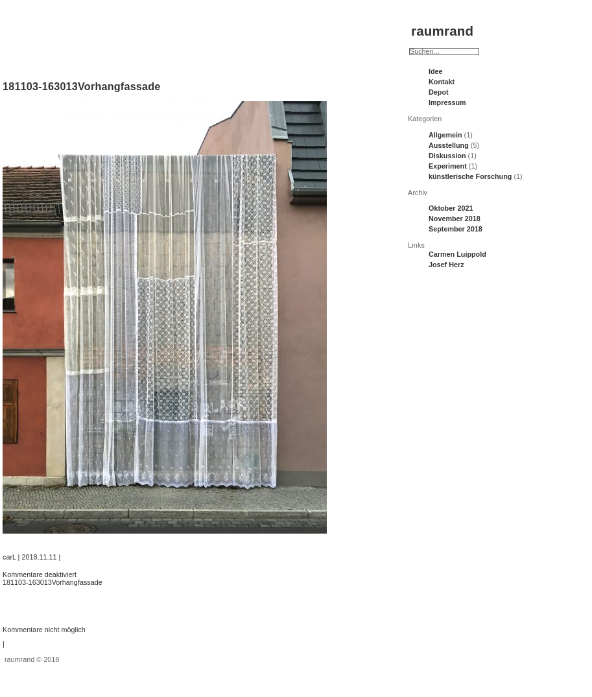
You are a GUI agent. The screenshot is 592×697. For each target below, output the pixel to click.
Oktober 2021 (451, 208)
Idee (436, 71)
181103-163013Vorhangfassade (82, 86)
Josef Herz (446, 264)
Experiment (448, 166)
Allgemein (445, 135)
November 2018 (454, 218)
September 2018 (455, 229)
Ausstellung (449, 145)
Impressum (447, 102)
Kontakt (442, 82)
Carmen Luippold (457, 254)
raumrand (442, 30)
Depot (439, 92)
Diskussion (447, 155)
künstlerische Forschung (470, 176)
